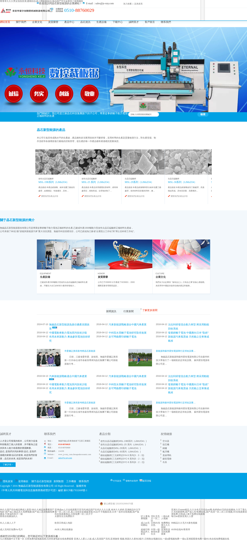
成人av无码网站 (145, 524)
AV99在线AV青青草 (180, 529)
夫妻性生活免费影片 (65, 516)
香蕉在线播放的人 (9, 516)
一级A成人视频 (165, 517)
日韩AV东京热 (155, 524)
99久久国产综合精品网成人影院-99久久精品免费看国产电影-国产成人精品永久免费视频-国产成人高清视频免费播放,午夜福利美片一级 (27, 511)
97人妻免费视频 (145, 517)
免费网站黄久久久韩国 (165, 525)
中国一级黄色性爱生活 (155, 531)
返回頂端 (146, 480)
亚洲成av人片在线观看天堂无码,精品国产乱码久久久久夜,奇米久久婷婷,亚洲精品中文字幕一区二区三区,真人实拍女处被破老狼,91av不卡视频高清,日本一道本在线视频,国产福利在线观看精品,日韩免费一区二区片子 (97, 511)
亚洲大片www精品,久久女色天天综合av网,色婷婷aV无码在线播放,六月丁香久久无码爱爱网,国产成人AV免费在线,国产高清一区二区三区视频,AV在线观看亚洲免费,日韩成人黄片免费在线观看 (209, 511)
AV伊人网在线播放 (64, 529)
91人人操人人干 (8, 523)
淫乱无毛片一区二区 (155, 518)
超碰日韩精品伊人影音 (145, 531)
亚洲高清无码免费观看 (165, 531)
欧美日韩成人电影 (63, 523)
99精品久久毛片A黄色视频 (184, 523)
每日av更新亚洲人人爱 (182, 516)
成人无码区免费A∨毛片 (11, 529)
